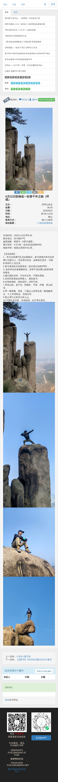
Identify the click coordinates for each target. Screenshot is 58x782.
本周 (16, 77)
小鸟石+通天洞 (23, 656)
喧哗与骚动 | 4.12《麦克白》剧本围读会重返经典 (25, 24)
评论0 (23, 99)
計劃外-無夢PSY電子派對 (15, 71)
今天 (7, 77)
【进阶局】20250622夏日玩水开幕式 (34, 659)
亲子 (18, 83)
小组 (14, 4)
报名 (38, 83)
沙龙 (28, 89)
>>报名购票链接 (45, 223)
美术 (33, 83)
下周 (21, 77)
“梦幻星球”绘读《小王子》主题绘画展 (20, 30)
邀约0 (33, 99)
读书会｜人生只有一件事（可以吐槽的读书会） (24, 65)
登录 (53, 4)
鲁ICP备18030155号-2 (17, 770)
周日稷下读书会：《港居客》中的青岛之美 (22, 18)
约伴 (23, 4)
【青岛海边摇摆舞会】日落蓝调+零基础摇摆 (23, 42)
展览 (18, 89)
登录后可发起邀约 (46, 100)
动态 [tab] (15, 12)
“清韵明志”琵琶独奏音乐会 (15, 36)
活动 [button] (5, 4)
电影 (23, 83)
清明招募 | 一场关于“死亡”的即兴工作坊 (21, 48)
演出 (13, 89)
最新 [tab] (7, 12)
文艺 (13, 83)
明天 (12, 77)
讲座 (23, 89)
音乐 (28, 83)
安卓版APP (41, 738)
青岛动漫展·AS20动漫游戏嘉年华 (18, 59)
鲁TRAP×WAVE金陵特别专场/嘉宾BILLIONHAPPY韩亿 (27, 53)
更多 (27, 77)
